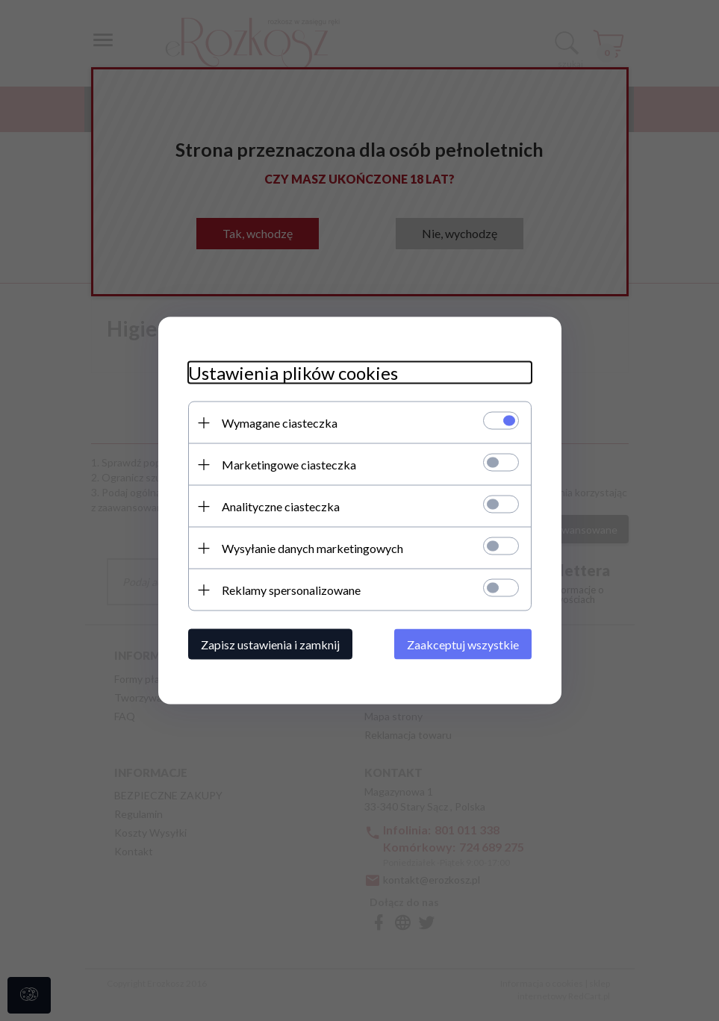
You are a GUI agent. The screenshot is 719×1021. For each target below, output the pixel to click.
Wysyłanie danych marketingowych (312, 548)
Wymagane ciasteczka (279, 423)
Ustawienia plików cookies (293, 373)
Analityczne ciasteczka (281, 506)
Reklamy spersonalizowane (291, 590)
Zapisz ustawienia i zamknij (270, 644)
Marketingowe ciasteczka (289, 465)
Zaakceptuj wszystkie (463, 644)
